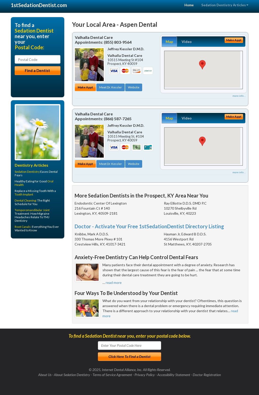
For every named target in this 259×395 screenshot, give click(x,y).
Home (189, 5)
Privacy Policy (145, 375)
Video (187, 41)
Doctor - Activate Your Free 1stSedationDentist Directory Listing (149, 226)
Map (169, 41)
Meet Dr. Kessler (110, 87)
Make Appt (85, 87)
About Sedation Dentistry (72, 375)
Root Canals (23, 227)
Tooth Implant (24, 194)
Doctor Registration (207, 375)
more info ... (239, 95)
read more (114, 282)
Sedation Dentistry (27, 172)
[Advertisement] (36, 281)
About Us (44, 375)
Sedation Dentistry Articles (224, 5)
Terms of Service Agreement (112, 375)
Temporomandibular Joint (32, 210)
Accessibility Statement (173, 375)
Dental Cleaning (25, 200)
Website (133, 87)
